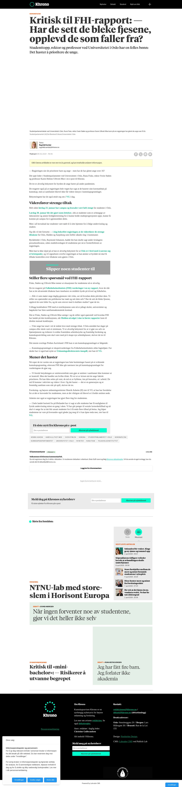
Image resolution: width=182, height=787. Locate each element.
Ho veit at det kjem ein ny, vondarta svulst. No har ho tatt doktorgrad (136, 592)
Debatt (113, 5)
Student (123, 5)
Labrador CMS (125, 741)
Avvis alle (50, 780)
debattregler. (85, 723)
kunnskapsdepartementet (42, 441)
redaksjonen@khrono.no (125, 709)
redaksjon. (97, 720)
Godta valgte (35, 780)
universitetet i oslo (65, 441)
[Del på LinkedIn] (145, 154)
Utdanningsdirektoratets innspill (72, 351)
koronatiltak (120, 437)
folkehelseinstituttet (108, 441)
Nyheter (103, 5)
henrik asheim (37, 437)
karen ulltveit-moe (54, 437)
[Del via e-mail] (150, 154)
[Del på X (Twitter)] (141, 154)
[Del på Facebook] (136, 154)
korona (82, 437)
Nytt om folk (135, 5)
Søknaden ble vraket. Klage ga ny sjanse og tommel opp (137, 549)
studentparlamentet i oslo (100, 437)
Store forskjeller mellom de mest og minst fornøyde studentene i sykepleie (137, 571)
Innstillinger (172, 785)
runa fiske (90, 441)
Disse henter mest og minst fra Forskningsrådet (137, 581)
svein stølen (70, 437)
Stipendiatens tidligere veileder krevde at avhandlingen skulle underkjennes (131, 560)
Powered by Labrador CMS (91, 783)
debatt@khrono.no (122, 712)
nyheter (80, 441)
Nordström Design (129, 736)
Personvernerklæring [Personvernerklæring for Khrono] (50, 729)
